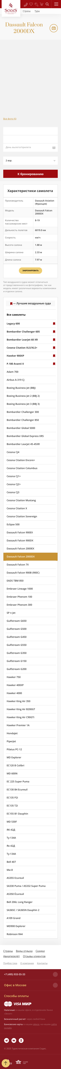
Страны (8, 951)
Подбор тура (10, 963)
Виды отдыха (24, 951)
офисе (36, 1024)
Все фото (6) (9, 118)
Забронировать (30, 270)
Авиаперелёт (11, 956)
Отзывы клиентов (34, 956)
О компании (27, 963)
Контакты (42, 963)
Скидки (40, 951)
